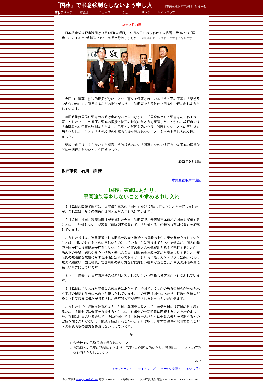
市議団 (84, 12)
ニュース (105, 12)
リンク (146, 12)
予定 (125, 12)
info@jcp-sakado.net (87, 379)
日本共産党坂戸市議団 (184, 180)
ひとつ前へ (194, 368)
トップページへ (122, 368)
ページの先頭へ (171, 368)
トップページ (63, 12)
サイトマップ (166, 12)
